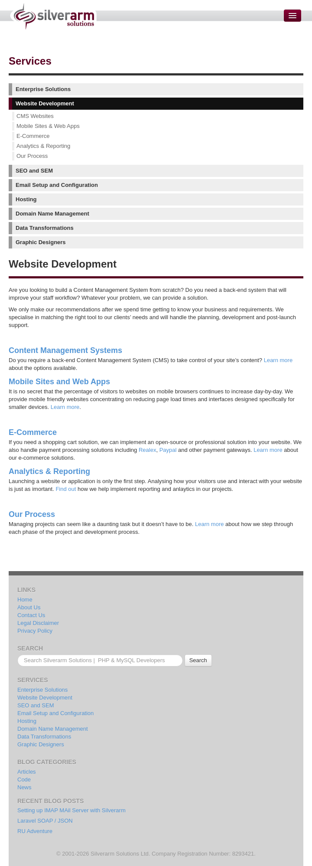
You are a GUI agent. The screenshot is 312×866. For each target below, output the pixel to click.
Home (24, 599)
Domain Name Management (52, 213)
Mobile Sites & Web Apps (48, 126)
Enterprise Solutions (43, 89)
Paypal (168, 450)
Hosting (26, 199)
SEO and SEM (34, 170)
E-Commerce (33, 136)
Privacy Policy (34, 630)
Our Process (32, 156)
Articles (26, 771)
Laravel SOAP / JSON (45, 820)
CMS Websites (35, 116)
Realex (147, 450)
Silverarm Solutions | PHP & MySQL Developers (53, 16)
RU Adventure (34, 831)
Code (24, 779)
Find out (65, 489)
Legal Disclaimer (38, 623)
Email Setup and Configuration (57, 185)
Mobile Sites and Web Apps (59, 381)
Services (30, 61)
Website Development (45, 103)
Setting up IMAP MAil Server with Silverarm (71, 810)
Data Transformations (45, 228)
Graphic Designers (41, 242)
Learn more (278, 360)
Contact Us (31, 615)
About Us (28, 607)
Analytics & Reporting (43, 146)
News (24, 787)
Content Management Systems (65, 350)
